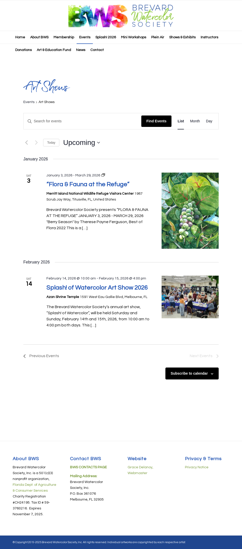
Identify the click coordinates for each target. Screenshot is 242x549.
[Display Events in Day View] (209, 121)
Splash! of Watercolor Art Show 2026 (97, 288)
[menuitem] (20, 37)
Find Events (156, 121)
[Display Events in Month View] (195, 121)
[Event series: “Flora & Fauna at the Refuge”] (103, 175)
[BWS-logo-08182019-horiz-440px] (121, 15)
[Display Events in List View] (181, 121)
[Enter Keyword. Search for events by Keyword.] (82, 121)
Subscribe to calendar (189, 373)
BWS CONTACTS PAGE (88, 467)
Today (51, 142)
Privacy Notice (197, 467)
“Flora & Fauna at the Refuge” (87, 184)
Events (28, 102)
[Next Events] (36, 143)
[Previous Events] (26, 143)
